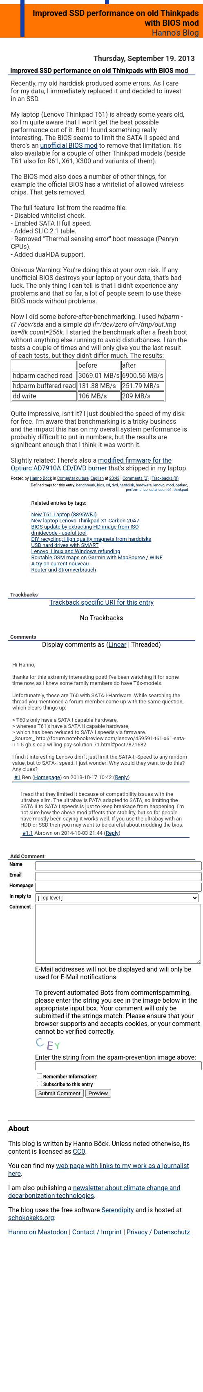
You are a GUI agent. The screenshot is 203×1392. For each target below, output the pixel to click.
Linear (118, 645)
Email (15, 875)
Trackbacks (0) (165, 478)
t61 (169, 489)
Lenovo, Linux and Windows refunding (75, 551)
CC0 (79, 1164)
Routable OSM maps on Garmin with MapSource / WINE (97, 557)
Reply (121, 777)
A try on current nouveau (60, 563)
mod (170, 485)
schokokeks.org (31, 1230)
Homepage (47, 777)
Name (15, 864)
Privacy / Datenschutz (158, 1244)
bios (100, 485)
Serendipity (117, 1222)
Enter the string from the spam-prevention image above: (115, 1069)
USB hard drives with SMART (64, 545)
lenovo (158, 485)
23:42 (114, 478)
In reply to (20, 896)
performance (136, 489)
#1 (17, 777)
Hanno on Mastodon (37, 1244)
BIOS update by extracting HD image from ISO (84, 527)
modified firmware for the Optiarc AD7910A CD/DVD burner (91, 464)
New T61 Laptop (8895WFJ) (63, 514)
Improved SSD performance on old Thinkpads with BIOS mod (99, 71)
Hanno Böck (41, 478)
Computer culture (73, 478)
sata (153, 489)
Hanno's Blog (175, 33)
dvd (115, 485)
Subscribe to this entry (68, 1097)
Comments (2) (136, 478)
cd (108, 485)
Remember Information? (70, 1089)
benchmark (86, 485)
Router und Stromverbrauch (63, 570)
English (97, 478)
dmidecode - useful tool (59, 533)
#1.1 (27, 833)
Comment (20, 907)
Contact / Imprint (97, 1244)
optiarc (181, 485)
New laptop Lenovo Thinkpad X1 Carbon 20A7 (85, 520)
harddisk (127, 485)
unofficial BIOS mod (69, 145)
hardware (144, 485)
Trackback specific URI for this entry (101, 602)
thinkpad (181, 489)
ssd (161, 489)
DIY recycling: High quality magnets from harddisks (91, 539)
